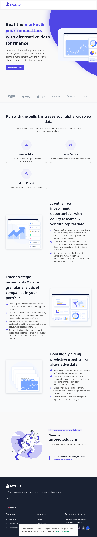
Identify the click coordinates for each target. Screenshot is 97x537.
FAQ (38, 519)
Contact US (12, 523)
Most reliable (26, 154)
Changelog (12, 527)
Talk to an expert (63, 459)
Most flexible (71, 154)
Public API (41, 523)
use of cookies (62, 531)
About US (11, 519)
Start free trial (15, 67)
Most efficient (26, 183)
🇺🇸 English (12, 507)
